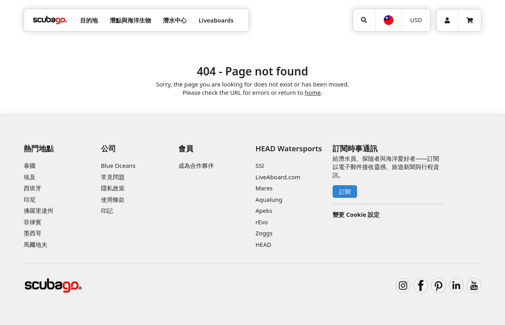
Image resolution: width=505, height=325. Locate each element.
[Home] (50, 20)
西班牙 (32, 188)
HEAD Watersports (288, 148)
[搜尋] (364, 20)
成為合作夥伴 (196, 165)
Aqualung (268, 199)
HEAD (263, 244)
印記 (107, 210)
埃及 (30, 177)
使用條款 (113, 199)
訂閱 (345, 191)
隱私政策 (113, 188)
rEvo (261, 222)
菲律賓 (32, 222)
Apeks (263, 210)
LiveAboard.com (277, 177)
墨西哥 (32, 233)
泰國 (30, 165)
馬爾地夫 (35, 244)
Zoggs (263, 233)
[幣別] (416, 20)
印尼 (30, 199)
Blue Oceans (118, 165)
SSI (259, 165)
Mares (264, 188)
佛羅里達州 (38, 210)
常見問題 (113, 177)
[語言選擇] (388, 20)
